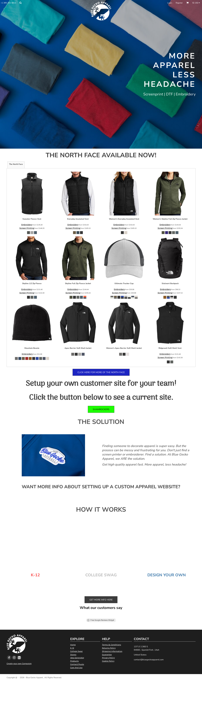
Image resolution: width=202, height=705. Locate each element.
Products (74, 661)
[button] (20, 3)
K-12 (72, 648)
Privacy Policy (108, 658)
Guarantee (107, 654)
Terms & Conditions (111, 644)
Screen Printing (26, 228)
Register (179, 3)
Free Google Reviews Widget (100, 620)
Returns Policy (109, 648)
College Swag (76, 651)
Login (169, 3)
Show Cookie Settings (101, 681)
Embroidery (26, 224)
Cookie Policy (108, 661)
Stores (73, 654)
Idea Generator (77, 658)
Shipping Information (112, 651)
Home (73, 644)
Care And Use (76, 667)
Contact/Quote (77, 664)
